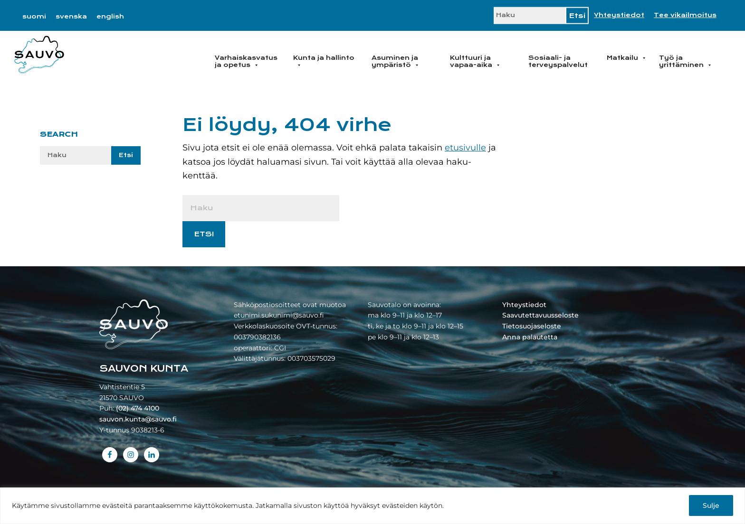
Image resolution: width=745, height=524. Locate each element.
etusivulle (465, 147)
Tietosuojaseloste (531, 326)
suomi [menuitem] (34, 16)
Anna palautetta (529, 337)
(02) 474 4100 (137, 408)
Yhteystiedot (619, 15)
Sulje (711, 505)
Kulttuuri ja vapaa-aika (475, 61)
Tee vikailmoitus (685, 15)
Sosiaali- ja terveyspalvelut (558, 61)
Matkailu (627, 58)
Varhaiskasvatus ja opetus (246, 61)
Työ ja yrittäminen (685, 61)
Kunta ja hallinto (323, 61)
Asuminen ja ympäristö (396, 61)
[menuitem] (34, 16)
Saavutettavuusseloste (540, 315)
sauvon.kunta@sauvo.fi (138, 419)
